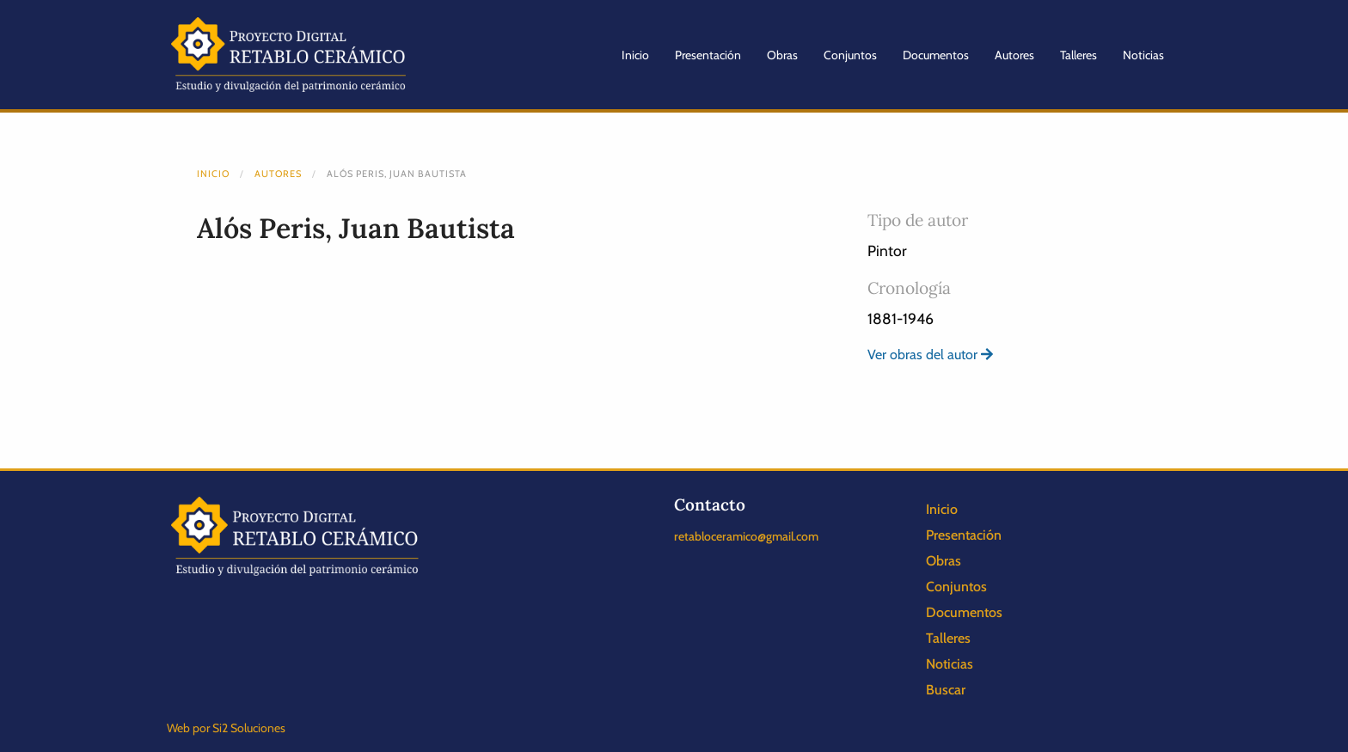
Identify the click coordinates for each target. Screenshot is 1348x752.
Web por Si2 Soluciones (226, 728)
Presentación (708, 55)
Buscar (945, 690)
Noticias (1143, 55)
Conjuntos (850, 55)
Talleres (1078, 55)
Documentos (936, 55)
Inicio (635, 55)
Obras (782, 55)
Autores (1014, 55)
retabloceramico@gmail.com (746, 536)
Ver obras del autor (930, 354)
